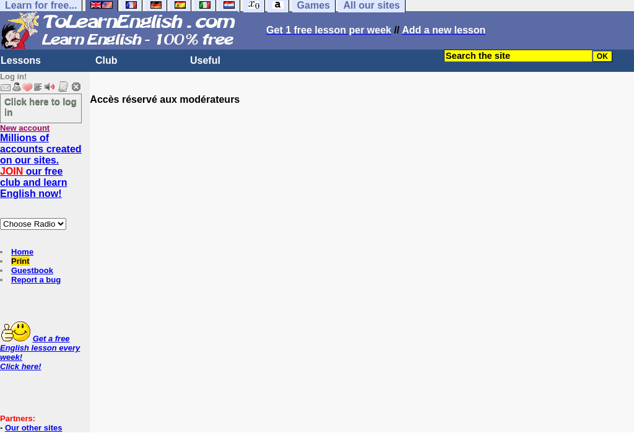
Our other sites (33, 427)
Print (20, 261)
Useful (205, 60)
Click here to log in (40, 106)
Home (22, 251)
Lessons (21, 60)
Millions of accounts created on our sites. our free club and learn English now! (41, 166)
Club (106, 60)
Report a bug (36, 279)
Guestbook (32, 270)
